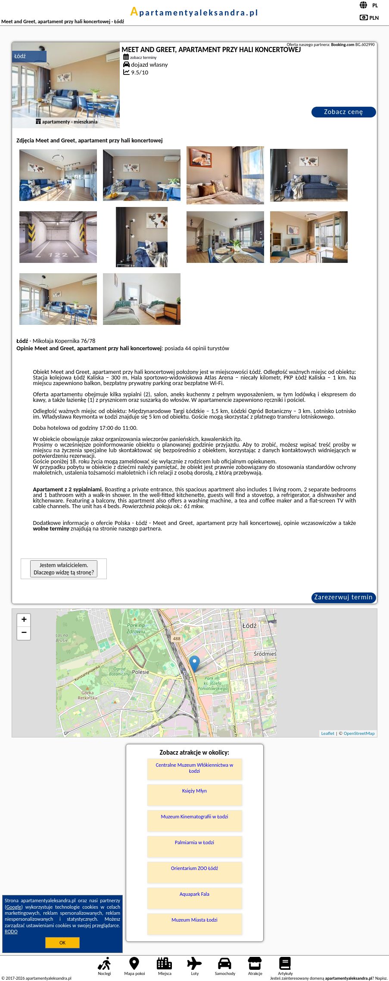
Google (14, 907)
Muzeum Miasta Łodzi (194, 920)
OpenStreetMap (359, 733)
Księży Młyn (194, 791)
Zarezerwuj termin (343, 597)
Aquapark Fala (194, 894)
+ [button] (24, 620)
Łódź (19, 56)
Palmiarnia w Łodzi (194, 842)
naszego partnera (139, 528)
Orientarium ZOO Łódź (194, 868)
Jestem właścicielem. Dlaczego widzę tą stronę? (64, 568)
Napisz (381, 978)
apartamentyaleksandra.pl (194, 12)
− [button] (24, 633)
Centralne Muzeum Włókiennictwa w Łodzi (194, 768)
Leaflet (327, 733)
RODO (11, 932)
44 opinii (195, 348)
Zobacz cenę (343, 112)
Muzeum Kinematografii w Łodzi (194, 817)
